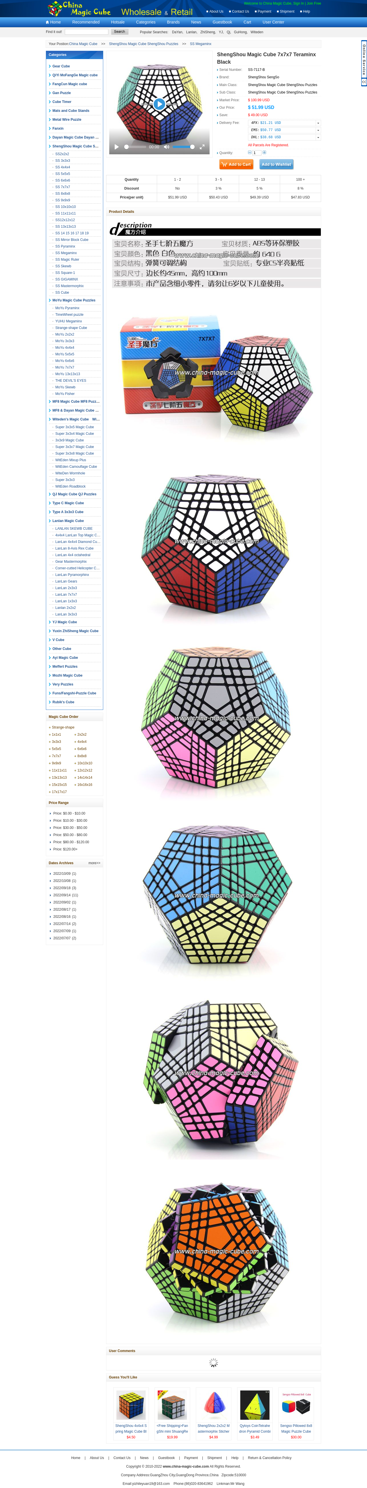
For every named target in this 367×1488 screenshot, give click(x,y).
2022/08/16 (62, 917)
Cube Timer (61, 102)
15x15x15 (59, 785)
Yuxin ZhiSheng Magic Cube (75, 631)
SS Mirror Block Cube (71, 240)
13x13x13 (59, 778)
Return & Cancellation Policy (270, 1458)
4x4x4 (82, 742)
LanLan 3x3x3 (66, 614)
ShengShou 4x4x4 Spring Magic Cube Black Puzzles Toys (131, 1431)
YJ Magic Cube (64, 622)
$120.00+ (70, 849)
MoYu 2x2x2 (64, 334)
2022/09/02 (62, 902)
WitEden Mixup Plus (70, 460)
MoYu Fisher (65, 394)
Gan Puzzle (61, 93)
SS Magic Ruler (67, 260)
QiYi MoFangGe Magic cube (75, 75)
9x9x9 (56, 763)
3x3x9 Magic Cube (69, 440)
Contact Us (240, 11)
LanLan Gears (66, 581)
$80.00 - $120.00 (76, 842)
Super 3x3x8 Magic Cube (74, 453)
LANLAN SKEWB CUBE (74, 529)
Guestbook (222, 22)
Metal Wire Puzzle (66, 120)
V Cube (58, 640)
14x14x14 (84, 778)
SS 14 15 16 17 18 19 (72, 233)
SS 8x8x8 (62, 194)
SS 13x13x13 (65, 227)
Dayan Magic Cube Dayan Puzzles (80, 137)
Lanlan (191, 32)
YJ (221, 32)
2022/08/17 (62, 909)
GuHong (240, 32)
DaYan (177, 32)
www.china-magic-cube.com (186, 1466)
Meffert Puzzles (64, 667)
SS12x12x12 (65, 220)
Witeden (257, 32)
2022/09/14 (62, 895)
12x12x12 (84, 770)
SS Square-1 (65, 273)
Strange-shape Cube (71, 328)
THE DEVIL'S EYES (70, 381)
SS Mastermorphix (69, 286)
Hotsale (117, 22)
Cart (247, 22)
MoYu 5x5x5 (64, 354)
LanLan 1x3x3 (66, 601)
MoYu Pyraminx (67, 308)
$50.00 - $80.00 (75, 835)
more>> (94, 863)
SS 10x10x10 (65, 207)
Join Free (314, 3)
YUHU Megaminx (68, 321)
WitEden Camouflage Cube (76, 467)
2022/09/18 (62, 888)
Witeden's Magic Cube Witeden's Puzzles (87, 419)
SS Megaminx (201, 44)
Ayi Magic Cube (65, 658)
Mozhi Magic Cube (67, 675)
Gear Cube (61, 66)
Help (306, 11)
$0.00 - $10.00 (74, 813)
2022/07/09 (62, 931)
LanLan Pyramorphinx (72, 575)
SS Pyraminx (65, 246)
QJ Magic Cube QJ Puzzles (74, 494)
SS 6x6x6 (62, 180)
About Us (216, 11)
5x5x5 (56, 749)
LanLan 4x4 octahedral (72, 555)
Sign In (298, 3)
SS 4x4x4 (62, 167)
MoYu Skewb (65, 387)
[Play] (159, 104)
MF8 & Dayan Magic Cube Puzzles (80, 410)
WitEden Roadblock (70, 486)
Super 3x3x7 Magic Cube (74, 447)
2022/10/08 (62, 881)
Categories (146, 22)
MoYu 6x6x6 (64, 361)
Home (55, 22)
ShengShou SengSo (263, 77)
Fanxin (58, 128)
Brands (173, 22)
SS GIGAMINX (66, 279)
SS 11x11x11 (65, 213)
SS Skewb (63, 266)
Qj (228, 32)
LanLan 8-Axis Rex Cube (74, 548)
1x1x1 (56, 735)
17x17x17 (59, 792)
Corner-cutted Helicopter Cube (78, 568)
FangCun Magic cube (69, 84)
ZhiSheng (207, 32)
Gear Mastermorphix (71, 562)
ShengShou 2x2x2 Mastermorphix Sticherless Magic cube (213, 1431)
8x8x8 (82, 756)
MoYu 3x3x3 (64, 341)
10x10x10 (84, 763)
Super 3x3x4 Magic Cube (74, 434)
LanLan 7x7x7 (66, 595)
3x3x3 (56, 742)
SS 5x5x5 (62, 174)
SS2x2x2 (62, 154)
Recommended (85, 22)
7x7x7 (56, 756)
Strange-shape (63, 727)
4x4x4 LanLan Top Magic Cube (79, 535)
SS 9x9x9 (62, 200)
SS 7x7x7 (62, 187)
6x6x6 (82, 749)
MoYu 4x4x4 (64, 348)
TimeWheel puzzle (69, 315)
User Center (273, 22)
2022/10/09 (62, 874)
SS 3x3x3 (62, 161)
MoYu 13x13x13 (67, 374)
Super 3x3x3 (65, 480)
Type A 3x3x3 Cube (67, 512)
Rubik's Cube (63, 702)
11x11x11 (59, 770)
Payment (264, 11)
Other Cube (61, 649)
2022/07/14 (62, 924)
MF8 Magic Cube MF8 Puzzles (76, 402)
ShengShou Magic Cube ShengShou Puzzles (143, 44)
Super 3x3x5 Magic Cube (74, 427)
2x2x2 (82, 735)
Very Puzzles (62, 684)
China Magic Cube (83, 44)
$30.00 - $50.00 (75, 828)
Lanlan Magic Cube (68, 521)
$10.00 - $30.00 (75, 821)
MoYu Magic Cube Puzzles (73, 300)
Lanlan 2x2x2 (65, 608)
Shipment (287, 11)
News (196, 22)
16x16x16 (84, 785)
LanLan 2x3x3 (66, 588)
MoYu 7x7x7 (64, 367)
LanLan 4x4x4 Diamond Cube (78, 542)
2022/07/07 (62, 938)
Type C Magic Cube (68, 503)
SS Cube (62, 293)
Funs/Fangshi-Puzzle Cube (74, 693)
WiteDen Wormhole (70, 473)
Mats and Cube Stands (70, 111)
